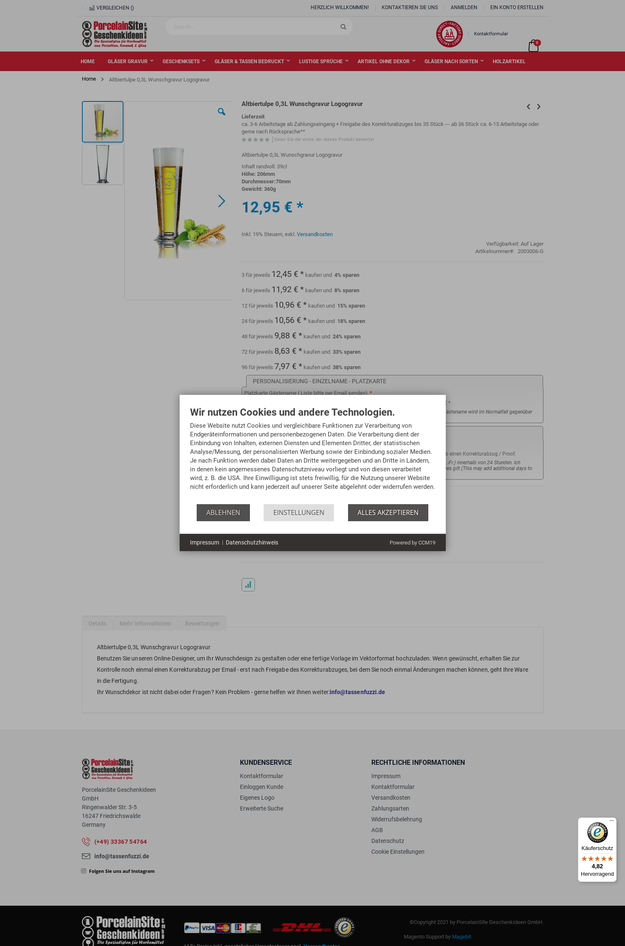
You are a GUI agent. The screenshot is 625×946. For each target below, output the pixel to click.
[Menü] (612, 823)
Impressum (204, 542)
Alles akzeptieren (388, 512)
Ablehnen (223, 512)
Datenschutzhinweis (252, 542)
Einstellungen (298, 512)
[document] (312, 455)
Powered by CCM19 (412, 543)
